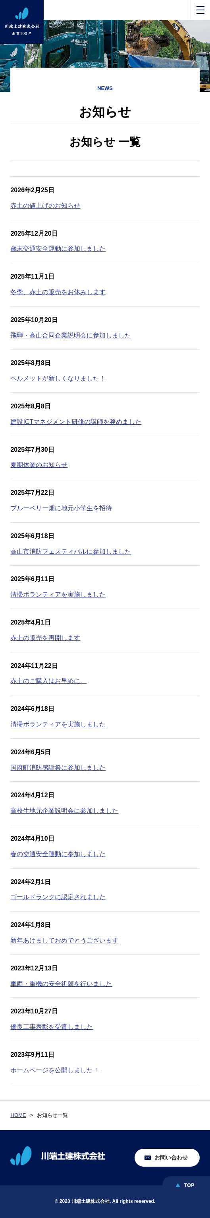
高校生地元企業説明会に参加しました (64, 810)
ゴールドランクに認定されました (58, 897)
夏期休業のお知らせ (38, 464)
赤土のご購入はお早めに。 (48, 680)
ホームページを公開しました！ (54, 1070)
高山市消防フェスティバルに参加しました (70, 551)
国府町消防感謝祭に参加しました (58, 767)
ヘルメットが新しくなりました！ (58, 378)
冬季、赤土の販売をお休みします (58, 292)
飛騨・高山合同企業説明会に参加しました (70, 335)
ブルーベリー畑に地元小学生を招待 (61, 508)
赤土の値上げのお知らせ (45, 205)
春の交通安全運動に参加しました (58, 854)
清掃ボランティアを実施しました (58, 594)
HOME (18, 1115)
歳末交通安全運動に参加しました (58, 248)
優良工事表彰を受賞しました (51, 1026)
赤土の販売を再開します (45, 637)
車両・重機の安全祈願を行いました (61, 983)
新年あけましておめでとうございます (64, 940)
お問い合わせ (171, 1157)
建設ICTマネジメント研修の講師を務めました (75, 421)
